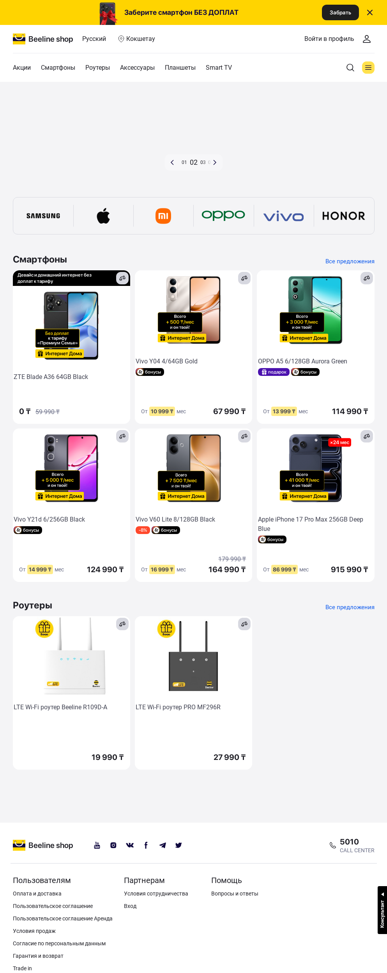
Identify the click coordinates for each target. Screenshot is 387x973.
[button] (172, 162)
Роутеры (97, 67)
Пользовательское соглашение (53, 906)
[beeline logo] (43, 845)
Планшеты (180, 67)
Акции (22, 67)
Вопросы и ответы (234, 893)
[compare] (122, 278)
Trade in (22, 968)
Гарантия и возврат (38, 956)
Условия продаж (34, 931)
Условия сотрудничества (156, 893)
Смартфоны (58, 67)
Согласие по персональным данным (59, 943)
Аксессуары (137, 67)
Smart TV (219, 67)
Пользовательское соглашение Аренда (63, 918)
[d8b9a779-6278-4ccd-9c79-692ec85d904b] (194, 134)
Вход (130, 906)
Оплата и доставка (37, 893)
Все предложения (349, 260)
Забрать (340, 12)
